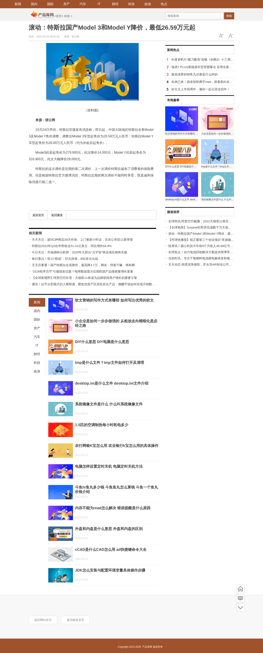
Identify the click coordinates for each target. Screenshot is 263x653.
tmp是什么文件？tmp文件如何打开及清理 (109, 363)
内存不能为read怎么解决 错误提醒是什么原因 (112, 508)
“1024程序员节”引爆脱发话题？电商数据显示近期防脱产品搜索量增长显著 (82, 271)
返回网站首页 (43, 620)
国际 (50, 4)
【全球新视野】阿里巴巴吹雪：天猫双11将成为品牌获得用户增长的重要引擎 (84, 278)
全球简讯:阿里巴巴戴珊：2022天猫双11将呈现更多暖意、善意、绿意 (215, 221)
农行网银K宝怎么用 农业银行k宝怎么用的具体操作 (116, 446)
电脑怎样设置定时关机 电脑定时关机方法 (109, 466)
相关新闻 (35, 233)
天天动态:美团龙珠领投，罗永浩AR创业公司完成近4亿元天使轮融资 (214, 264)
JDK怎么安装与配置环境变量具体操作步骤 (110, 570)
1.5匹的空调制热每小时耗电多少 (101, 425)
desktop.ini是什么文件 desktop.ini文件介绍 (111, 383)
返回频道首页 (75, 620)
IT (99, 4)
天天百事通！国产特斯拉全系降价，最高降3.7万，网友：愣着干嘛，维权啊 (83, 265)
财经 (115, 4)
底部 (240, 608)
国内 (34, 4)
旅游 (147, 4)
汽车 (83, 4)
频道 (240, 598)
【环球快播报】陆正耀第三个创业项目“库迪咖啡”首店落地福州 (211, 239)
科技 (131, 4)
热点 (164, 4)
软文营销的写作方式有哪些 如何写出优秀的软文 (114, 300)
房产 (66, 4)
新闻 (18, 4)
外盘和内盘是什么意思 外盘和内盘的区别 (109, 529)
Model (53, 191)
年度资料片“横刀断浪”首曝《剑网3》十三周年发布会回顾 (210, 59)
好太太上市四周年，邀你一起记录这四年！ (200, 89)
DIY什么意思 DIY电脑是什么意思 (102, 342)
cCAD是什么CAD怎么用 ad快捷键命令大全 (110, 549)
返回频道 (57, 215)
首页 (59, 16)
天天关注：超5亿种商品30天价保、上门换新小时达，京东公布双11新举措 (82, 239)
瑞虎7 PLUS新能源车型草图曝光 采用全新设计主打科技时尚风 (214, 67)
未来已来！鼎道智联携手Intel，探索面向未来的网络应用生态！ (214, 82)
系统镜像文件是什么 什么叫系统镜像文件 (109, 404)
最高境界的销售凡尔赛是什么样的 (194, 74)
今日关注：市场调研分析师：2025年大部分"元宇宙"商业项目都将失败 (79, 252)
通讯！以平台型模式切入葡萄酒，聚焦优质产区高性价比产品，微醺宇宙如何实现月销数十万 (95, 284)
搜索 (229, 15)
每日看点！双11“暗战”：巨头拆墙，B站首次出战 (65, 258)
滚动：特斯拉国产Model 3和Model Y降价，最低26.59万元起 (209, 233)
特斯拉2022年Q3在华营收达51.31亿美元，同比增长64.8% (72, 246)
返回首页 (38, 215)
